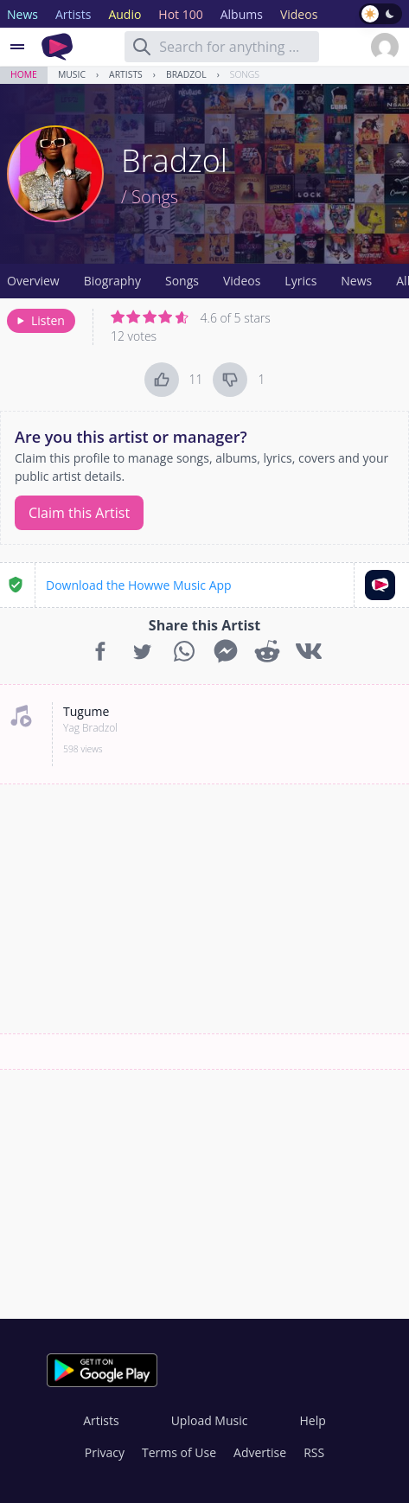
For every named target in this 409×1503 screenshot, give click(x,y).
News (356, 280)
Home (23, 74)
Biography (112, 280)
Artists (126, 74)
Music (72, 74)
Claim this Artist (79, 512)
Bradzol (186, 74)
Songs (244, 74)
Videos (241, 280)
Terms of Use (179, 1452)
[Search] (141, 46)
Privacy (105, 1452)
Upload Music (209, 1420)
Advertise (259, 1452)
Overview (33, 280)
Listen (39, 320)
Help (312, 1420)
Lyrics (300, 280)
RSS (314, 1452)
